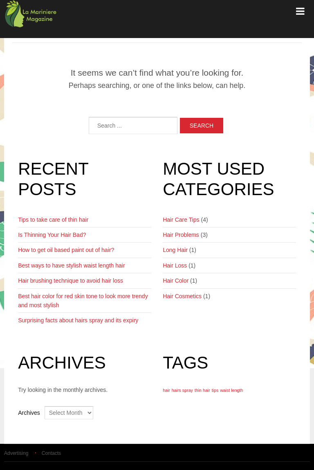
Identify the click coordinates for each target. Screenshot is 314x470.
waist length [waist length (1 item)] (231, 390)
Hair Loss (175, 265)
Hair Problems (181, 235)
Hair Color (175, 280)
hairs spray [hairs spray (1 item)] (182, 390)
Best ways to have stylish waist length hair (71, 265)
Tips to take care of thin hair (53, 219)
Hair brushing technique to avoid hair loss (70, 280)
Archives (29, 412)
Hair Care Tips (181, 219)
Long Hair (175, 250)
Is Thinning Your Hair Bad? (52, 235)
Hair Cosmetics (182, 296)
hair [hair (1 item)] (166, 390)
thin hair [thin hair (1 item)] (202, 390)
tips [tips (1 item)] (215, 390)
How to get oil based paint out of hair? (66, 250)
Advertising (16, 453)
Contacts (51, 453)
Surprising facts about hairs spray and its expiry (78, 320)
